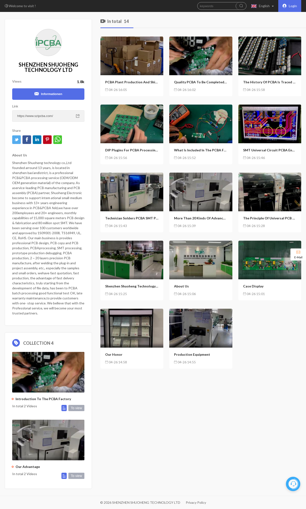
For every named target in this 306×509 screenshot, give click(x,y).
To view (76, 408)
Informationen (48, 94)
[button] (263, 6)
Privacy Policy (196, 502)
